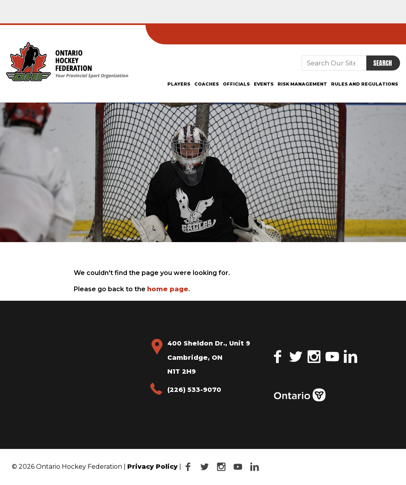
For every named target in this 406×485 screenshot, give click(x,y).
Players (178, 84)
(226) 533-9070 (194, 389)
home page (167, 289)
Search (382, 63)
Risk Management (302, 84)
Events (264, 84)
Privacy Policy (152, 466)
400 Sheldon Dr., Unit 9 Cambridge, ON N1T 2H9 (208, 357)
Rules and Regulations (364, 84)
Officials (236, 84)
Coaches (206, 84)
